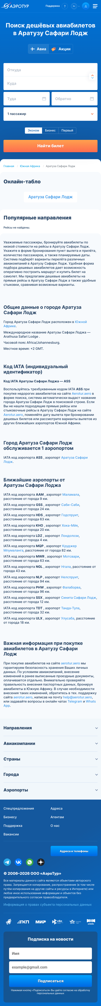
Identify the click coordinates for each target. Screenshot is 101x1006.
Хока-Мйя (70, 526)
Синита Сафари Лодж (78, 598)
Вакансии (11, 834)
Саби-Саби (70, 505)
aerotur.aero (70, 663)
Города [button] (50, 774)
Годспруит (70, 515)
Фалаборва (71, 587)
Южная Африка (30, 166)
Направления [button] (50, 728)
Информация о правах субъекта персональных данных (47, 905)
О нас (55, 826)
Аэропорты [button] (50, 790)
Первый (67, 130)
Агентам (57, 817)
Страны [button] (50, 759)
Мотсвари (71, 557)
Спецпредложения (18, 809)
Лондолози (70, 536)
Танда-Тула (70, 608)
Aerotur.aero (81, 394)
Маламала (70, 495)
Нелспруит (69, 577)
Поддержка (12, 826)
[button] (57, 6)
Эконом (33, 130)
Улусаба (67, 618)
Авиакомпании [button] (50, 743)
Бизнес (50, 130)
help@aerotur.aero (77, 697)
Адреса (57, 809)
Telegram (75, 701)
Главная (8, 166)
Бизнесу (10, 817)
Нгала (66, 567)
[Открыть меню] (95, 6)
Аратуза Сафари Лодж (50, 197)
